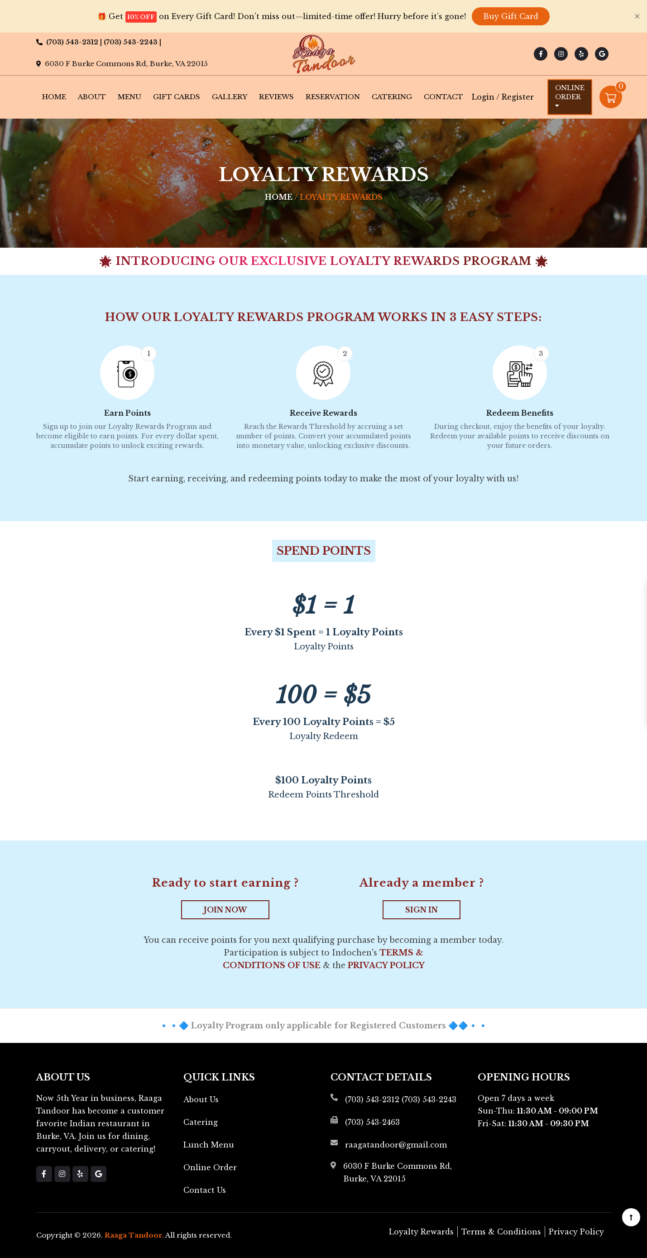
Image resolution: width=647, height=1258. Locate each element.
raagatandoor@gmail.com (396, 1144)
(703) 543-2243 (429, 1099)
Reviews (276, 96)
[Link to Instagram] (561, 54)
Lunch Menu (208, 1144)
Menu (129, 96)
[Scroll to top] (631, 1217)
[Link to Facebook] (540, 54)
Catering (392, 96)
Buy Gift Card (510, 16)
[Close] (637, 16)
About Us (201, 1099)
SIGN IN (421, 909)
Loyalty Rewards (421, 1231)
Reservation (333, 96)
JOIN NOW (225, 909)
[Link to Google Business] (602, 54)
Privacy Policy (386, 965)
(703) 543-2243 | (132, 42)
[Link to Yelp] (581, 54)
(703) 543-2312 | (75, 42)
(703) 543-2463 (372, 1122)
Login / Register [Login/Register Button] (503, 96)
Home (54, 96)
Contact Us (204, 1190)
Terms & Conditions (501, 1231)
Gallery (229, 96)
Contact (443, 96)
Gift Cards (176, 96)
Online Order (570, 96)
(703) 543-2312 (372, 1099)
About (92, 96)
